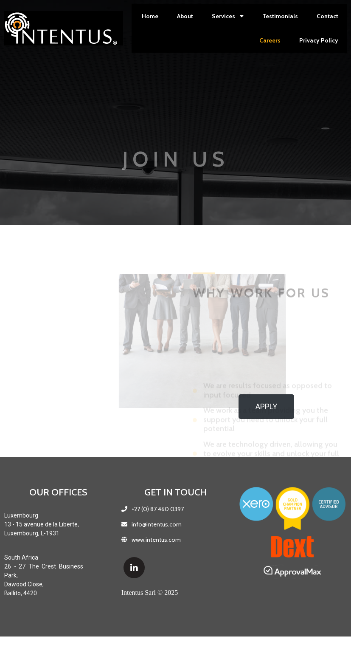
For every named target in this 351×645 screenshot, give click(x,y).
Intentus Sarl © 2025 (149, 592)
